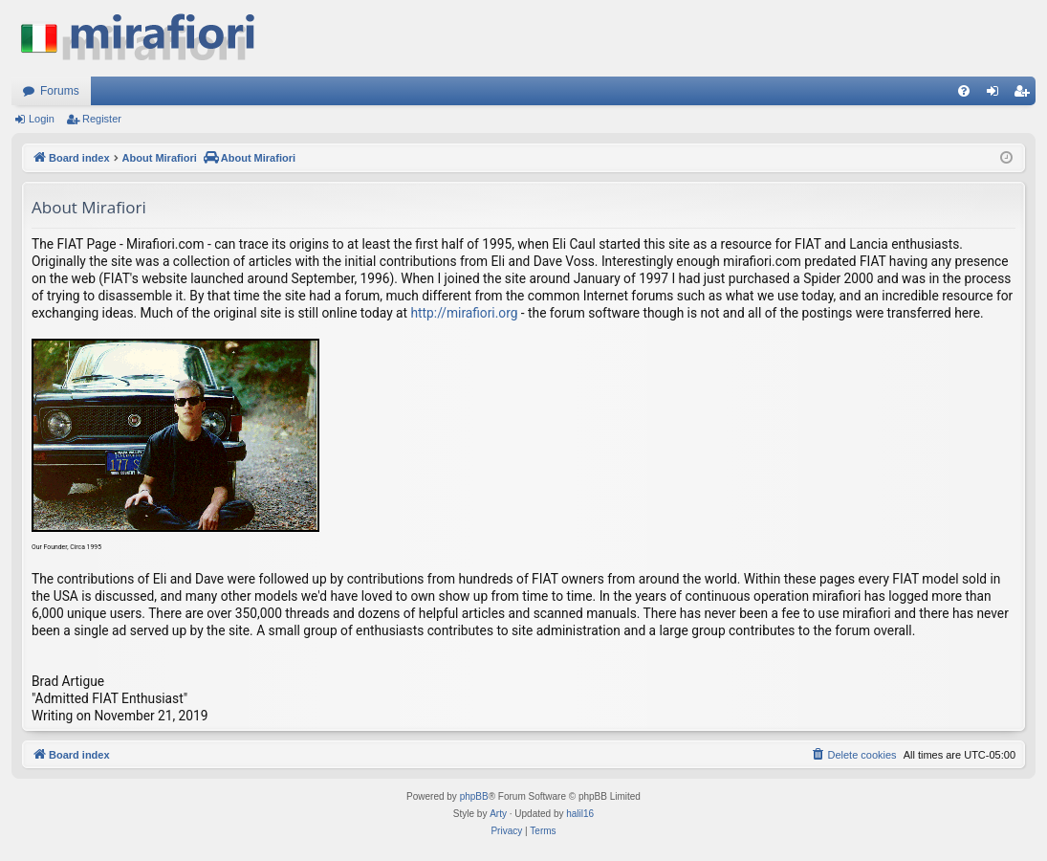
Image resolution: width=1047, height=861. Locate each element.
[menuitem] (963, 91)
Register (101, 118)
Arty (498, 813)
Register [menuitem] (1025, 94)
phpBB (474, 796)
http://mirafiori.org (464, 312)
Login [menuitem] (997, 94)
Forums (59, 91)
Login (42, 118)
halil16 (580, 813)
